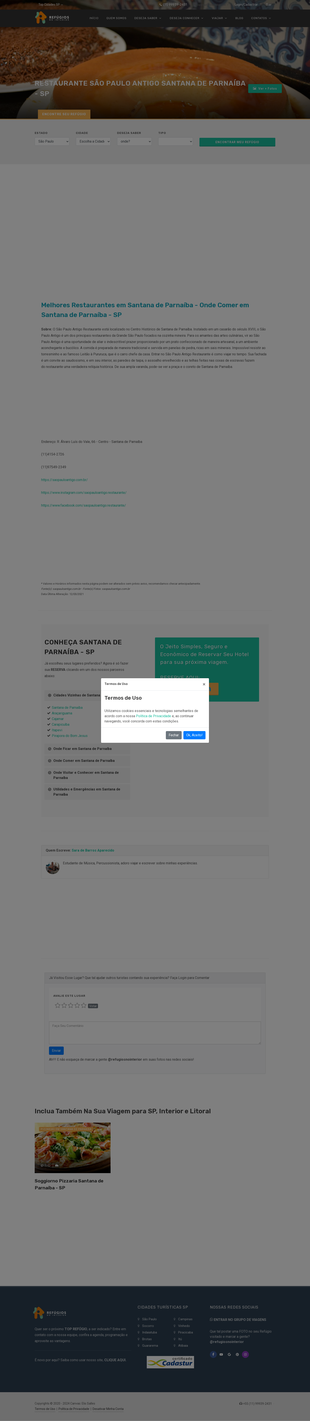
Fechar (174, 735)
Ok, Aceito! (194, 735)
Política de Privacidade (154, 716)
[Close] (204, 684)
